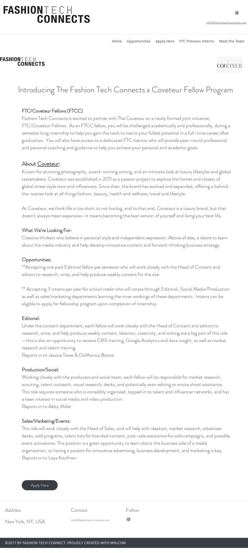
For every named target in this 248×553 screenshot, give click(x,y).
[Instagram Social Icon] (236, 12)
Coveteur (48, 164)
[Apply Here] (40, 485)
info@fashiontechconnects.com (90, 520)
